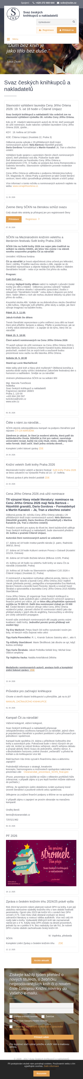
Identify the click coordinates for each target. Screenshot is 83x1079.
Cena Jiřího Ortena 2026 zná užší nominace (35, 493)
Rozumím (41, 1073)
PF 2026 (11, 835)
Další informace (51, 1066)
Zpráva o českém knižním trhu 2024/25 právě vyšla (40, 901)
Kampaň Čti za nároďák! (22, 717)
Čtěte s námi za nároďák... (23, 422)
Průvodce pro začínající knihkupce (28, 691)
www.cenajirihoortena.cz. (26, 186)
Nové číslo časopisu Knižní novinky (30, 1021)
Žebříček (50, 1016)
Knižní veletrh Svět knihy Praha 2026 (30, 464)
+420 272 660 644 (45, 2)
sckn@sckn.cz (68, 2)
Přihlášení (14, 219)
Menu (15, 39)
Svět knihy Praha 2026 (64, 470)
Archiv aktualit (41, 960)
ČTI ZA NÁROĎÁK (24, 430)
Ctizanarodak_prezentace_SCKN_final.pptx (46, 772)
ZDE (40, 448)
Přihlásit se (68, 30)
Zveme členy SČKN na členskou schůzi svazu (36, 207)
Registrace (48, 30)
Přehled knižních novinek (26, 1016)
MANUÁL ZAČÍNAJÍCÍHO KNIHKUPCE (26, 701)
